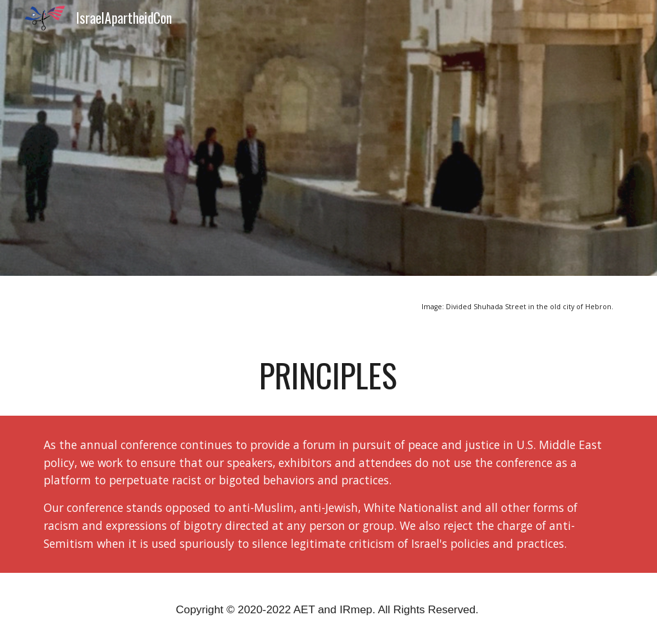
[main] (328, 305)
